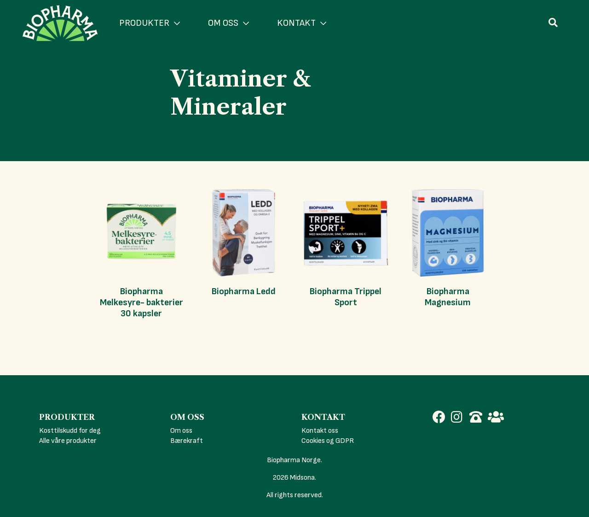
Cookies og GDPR (327, 440)
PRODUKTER (149, 23)
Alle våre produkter (68, 440)
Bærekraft (186, 440)
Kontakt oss (319, 430)
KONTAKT (301, 23)
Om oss (181, 430)
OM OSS (228, 23)
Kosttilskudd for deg (70, 430)
